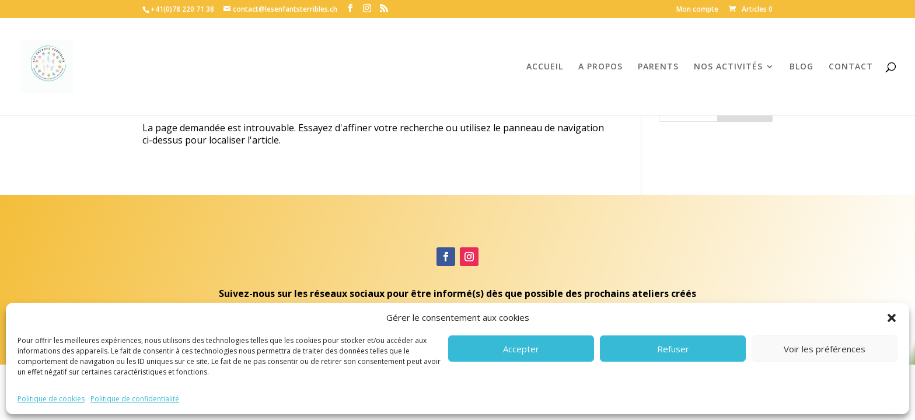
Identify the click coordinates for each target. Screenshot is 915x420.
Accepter (521, 349)
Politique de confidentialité (134, 399)
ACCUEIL (544, 67)
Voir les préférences (824, 349)
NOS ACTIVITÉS (728, 67)
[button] (891, 318)
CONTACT (851, 67)
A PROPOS (600, 67)
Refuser (673, 349)
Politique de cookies (51, 399)
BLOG (801, 67)
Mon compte (697, 10)
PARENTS (658, 67)
